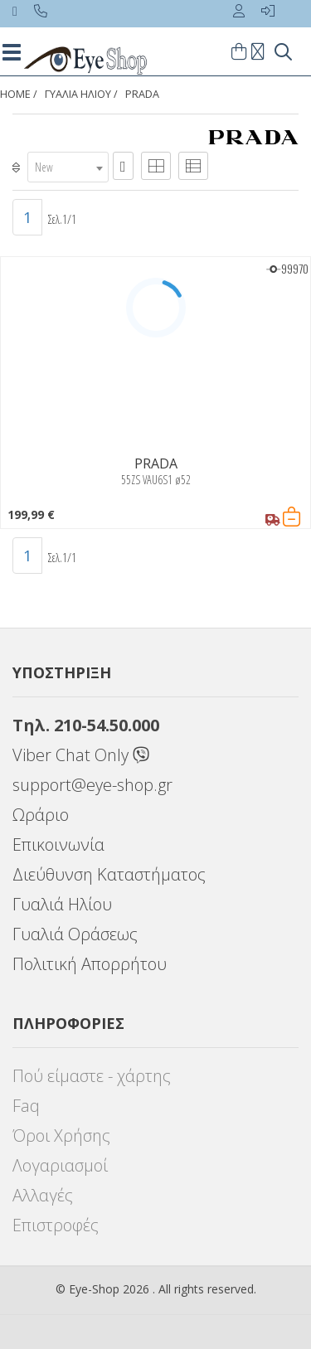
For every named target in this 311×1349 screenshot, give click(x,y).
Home (15, 94)
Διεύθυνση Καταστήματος (109, 874)
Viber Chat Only (80, 755)
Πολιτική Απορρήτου (89, 964)
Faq (26, 1105)
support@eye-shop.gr (92, 785)
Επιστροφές (55, 1225)
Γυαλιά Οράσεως (75, 934)
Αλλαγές (42, 1195)
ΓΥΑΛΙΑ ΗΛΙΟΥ (78, 94)
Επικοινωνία (58, 844)
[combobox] (68, 167)
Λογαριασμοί (60, 1165)
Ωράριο (40, 814)
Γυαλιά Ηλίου (62, 904)
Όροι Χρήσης (61, 1135)
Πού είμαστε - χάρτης (91, 1076)
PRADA (142, 94)
